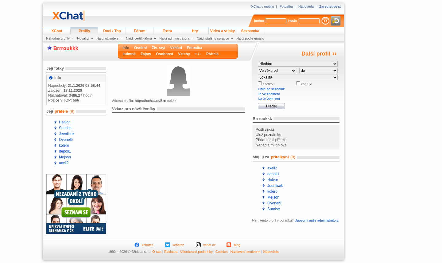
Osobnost (164, 54)
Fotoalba (286, 6)
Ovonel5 (66, 139)
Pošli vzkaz (265, 129)
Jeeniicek (66, 134)
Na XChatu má (269, 99)
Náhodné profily (58, 38)
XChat (57, 31)
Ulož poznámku (268, 135)
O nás (156, 251)
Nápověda (306, 6)
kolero (64, 145)
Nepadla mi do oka (271, 145)
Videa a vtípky (222, 31)
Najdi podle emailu (250, 38)
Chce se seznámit (271, 89)
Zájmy (146, 54)
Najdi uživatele (107, 38)
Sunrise (65, 128)
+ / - (198, 54)
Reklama (170, 251)
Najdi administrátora (174, 38)
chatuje (306, 84)
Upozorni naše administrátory (316, 220)
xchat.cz (209, 245)
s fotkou (268, 84)
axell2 (64, 163)
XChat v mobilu (262, 6)
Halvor (64, 122)
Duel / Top (112, 31)
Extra (167, 31)
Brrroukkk (65, 48)
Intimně (129, 54)
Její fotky (55, 68)
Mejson (65, 157)
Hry (195, 31)
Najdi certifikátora (139, 38)
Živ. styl (158, 48)
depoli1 (65, 151)
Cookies (221, 251)
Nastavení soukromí (246, 251)
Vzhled (176, 48)
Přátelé (212, 54)
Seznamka (250, 31)
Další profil (315, 54)
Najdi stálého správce (213, 38)
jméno (259, 20)
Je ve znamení (269, 94)
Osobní (140, 48)
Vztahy (184, 54)
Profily (84, 31)
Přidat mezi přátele (271, 140)
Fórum (139, 31)
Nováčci (83, 38)
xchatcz (147, 245)
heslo (292, 20)
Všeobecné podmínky (196, 251)
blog (237, 245)
